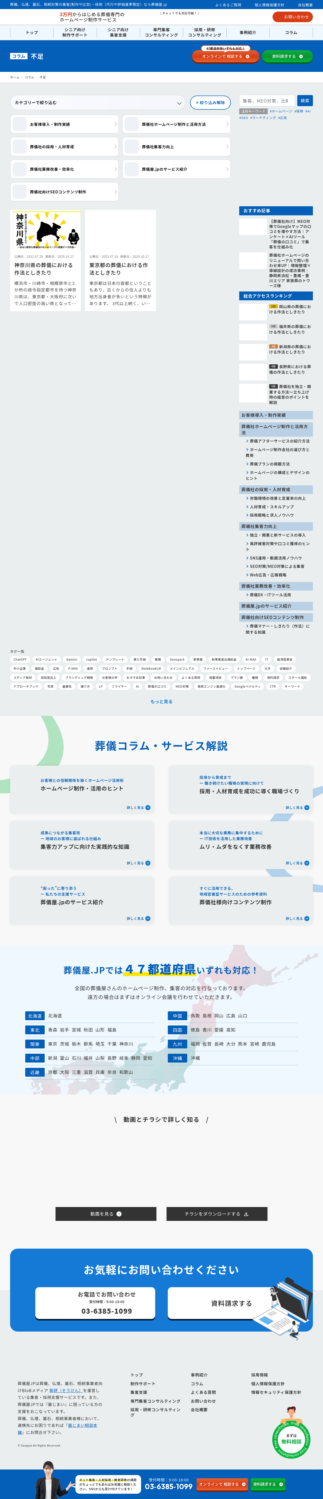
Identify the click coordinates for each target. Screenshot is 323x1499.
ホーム (14, 77)
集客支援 (138, 1401)
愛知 (147, 1058)
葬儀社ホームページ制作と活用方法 (274, 429)
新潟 (52, 1058)
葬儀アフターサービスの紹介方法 (280, 441)
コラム (291, 32)
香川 (207, 1029)
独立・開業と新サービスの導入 (278, 535)
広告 (283, 117)
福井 (88, 1058)
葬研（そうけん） (66, 1399)
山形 (100, 1029)
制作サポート (143, 1392)
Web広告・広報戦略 (268, 574)
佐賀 (207, 1044)
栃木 (76, 1044)
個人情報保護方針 (270, 4)
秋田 (88, 1029)
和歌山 (126, 1072)
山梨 (100, 1058)
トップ (31, 32)
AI (309, 111)
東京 (52, 1044)
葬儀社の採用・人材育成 (265, 489)
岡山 (219, 1015)
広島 (230, 1015)
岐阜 (124, 1058)
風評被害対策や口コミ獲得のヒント (278, 546)
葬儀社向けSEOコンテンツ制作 (272, 617)
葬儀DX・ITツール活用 (270, 594)
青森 (52, 1029)
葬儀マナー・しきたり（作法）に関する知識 (278, 629)
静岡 (136, 1058)
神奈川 (126, 1044)
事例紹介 (247, 32)
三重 (76, 1072)
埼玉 (100, 1044)
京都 (52, 1072)
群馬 (88, 1044)
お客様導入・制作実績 (263, 415)
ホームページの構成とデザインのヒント (278, 475)
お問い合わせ (292, 17)
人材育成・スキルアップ (272, 506)
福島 (112, 1029)
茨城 (64, 1044)
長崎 (219, 1044)
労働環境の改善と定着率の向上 (278, 498)
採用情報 (259, 1383)
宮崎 (254, 1044)
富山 (64, 1058)
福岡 (195, 1044)
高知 (230, 1029)
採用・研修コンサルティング (204, 32)
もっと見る (161, 701)
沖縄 (195, 1058)
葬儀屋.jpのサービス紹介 (266, 606)
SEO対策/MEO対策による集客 (277, 566)
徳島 (195, 1029)
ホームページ (282, 111)
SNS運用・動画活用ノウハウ (276, 558)
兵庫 (100, 1072)
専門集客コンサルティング (161, 32)
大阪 (64, 1072)
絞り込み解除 (212, 102)
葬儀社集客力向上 (259, 526)
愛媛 (219, 1029)
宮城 (76, 1029)
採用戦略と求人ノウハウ (272, 515)
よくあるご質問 (228, 4)
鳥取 (195, 1015)
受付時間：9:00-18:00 (153, 1484)
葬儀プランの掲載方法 (270, 463)
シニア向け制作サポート (75, 32)
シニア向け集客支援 (118, 32)
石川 (76, 1058)
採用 (300, 111)
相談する (226, 54)
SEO (244, 117)
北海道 (55, 1015)
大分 (230, 1044)
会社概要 (305, 4)
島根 (207, 1015)
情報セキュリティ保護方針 (276, 1401)
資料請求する (284, 56)
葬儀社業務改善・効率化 (265, 586)
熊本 (243, 1044)
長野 (112, 1058)
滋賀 (88, 1072)
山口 (243, 1015)
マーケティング (264, 117)
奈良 (112, 1072)
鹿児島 (269, 1044)
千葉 (112, 1044)
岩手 (64, 1029)
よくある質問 (203, 1401)
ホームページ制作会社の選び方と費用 (278, 452)
